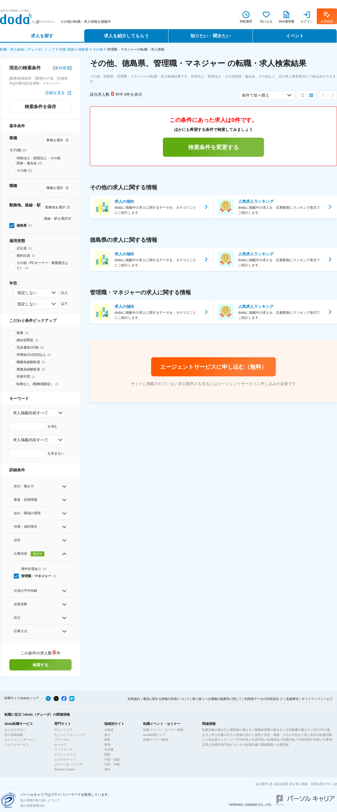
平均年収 (242, 739)
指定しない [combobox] (27, 292)
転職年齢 (289, 739)
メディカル (62, 739)
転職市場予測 (220, 744)
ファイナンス (63, 749)
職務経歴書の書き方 (269, 729)
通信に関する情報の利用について (166, 698)
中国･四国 (66, 49)
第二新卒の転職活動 (318, 734)
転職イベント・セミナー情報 (163, 729)
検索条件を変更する (213, 147)
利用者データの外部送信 (262, 698)
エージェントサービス (19, 739)
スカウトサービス (16, 744)
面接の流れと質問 (248, 734)
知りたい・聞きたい (210, 35)
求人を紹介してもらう (126, 35)
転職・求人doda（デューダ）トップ (27, 49)
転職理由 (273, 739)
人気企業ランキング (219, 739)
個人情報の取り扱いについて (40, 800)
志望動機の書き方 (298, 729)
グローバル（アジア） (69, 764)
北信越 (108, 749)
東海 (107, 744)
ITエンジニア (63, 729)
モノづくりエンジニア (69, 734)
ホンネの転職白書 (245, 744)
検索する (40, 665)
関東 (107, 739)
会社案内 (262, 784)
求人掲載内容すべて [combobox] (30, 413)
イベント (295, 35)
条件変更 (62, 68)
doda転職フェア (154, 734)
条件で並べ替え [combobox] (255, 95)
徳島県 (83, 49)
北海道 (108, 729)
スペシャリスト (65, 754)
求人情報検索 (13, 734)
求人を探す (42, 35)
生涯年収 (258, 739)
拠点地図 (281, 784)
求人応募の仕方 (222, 734)
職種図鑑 (267, 744)
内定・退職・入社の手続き (282, 734)
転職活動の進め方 (214, 729)
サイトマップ (311, 698)
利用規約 (133, 698)
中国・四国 (112, 759)
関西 (107, 754)
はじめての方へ (15, 729)
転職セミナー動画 (155, 739)
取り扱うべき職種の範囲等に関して (217, 698)
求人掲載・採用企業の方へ (314, 784)
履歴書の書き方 (241, 729)
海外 (107, 769)
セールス (60, 744)
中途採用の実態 (309, 739)
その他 (98, 49)
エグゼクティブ (65, 759)
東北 (107, 734)
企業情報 (282, 744)
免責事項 (292, 698)
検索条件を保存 (40, 106)
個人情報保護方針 (32, 805)
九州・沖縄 (112, 764)
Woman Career (64, 769)
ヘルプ (328, 698)
